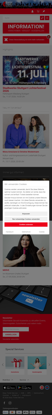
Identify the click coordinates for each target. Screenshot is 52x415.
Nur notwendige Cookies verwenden (26, 219)
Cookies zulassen (26, 225)
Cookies (41, 232)
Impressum (9, 232)
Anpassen (26, 214)
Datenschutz (26, 232)
